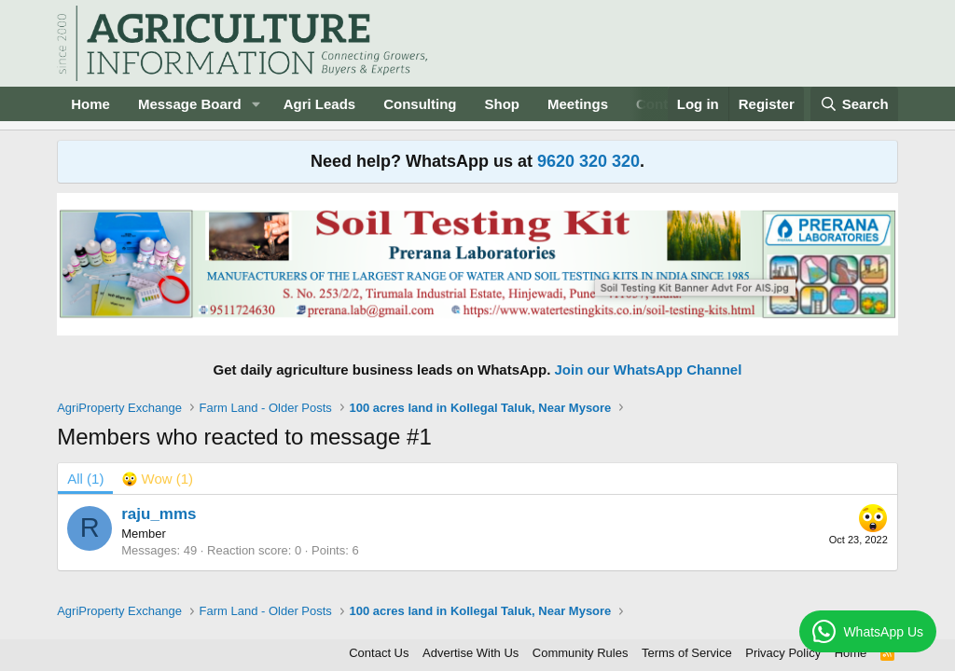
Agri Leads (320, 104)
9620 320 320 (588, 161)
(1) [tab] (85, 478)
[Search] (854, 104)
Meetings (577, 104)
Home (90, 104)
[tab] (157, 478)
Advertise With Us (470, 653)
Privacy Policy (783, 653)
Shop (502, 104)
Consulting (419, 104)
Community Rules (581, 653)
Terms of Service (687, 653)
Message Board (190, 104)
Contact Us (378, 653)
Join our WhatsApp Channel (648, 369)
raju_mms (158, 514)
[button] (256, 104)
